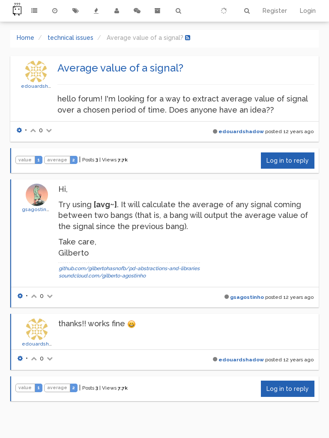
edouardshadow (41, 86)
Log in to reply (287, 160)
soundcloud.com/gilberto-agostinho (102, 276)
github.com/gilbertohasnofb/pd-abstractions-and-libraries (129, 268)
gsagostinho (37, 209)
